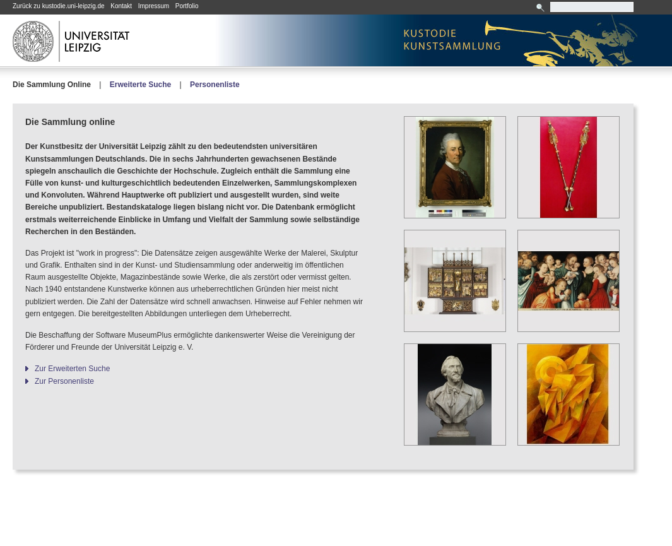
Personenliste (215, 84)
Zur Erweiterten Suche (72, 368)
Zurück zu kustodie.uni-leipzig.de (59, 6)
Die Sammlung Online (52, 84)
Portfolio (187, 6)
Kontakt (121, 6)
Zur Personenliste (64, 381)
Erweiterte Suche (140, 84)
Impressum (153, 6)
